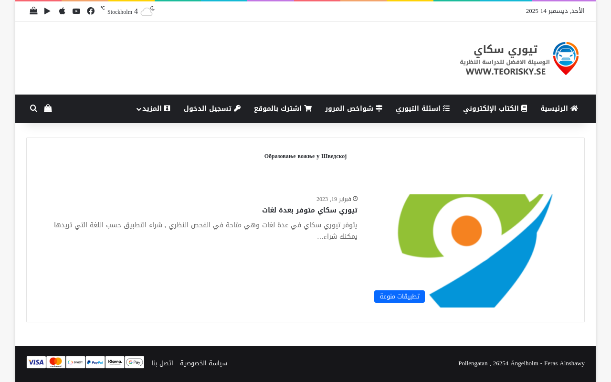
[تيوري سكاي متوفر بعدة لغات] (469, 251)
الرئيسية (559, 108)
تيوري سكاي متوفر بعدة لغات (310, 210)
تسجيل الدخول (212, 108)
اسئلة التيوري (423, 108)
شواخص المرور (353, 108)
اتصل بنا (162, 363)
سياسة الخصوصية (203, 363)
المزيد (156, 108)
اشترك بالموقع (283, 108)
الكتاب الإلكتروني (495, 108)
